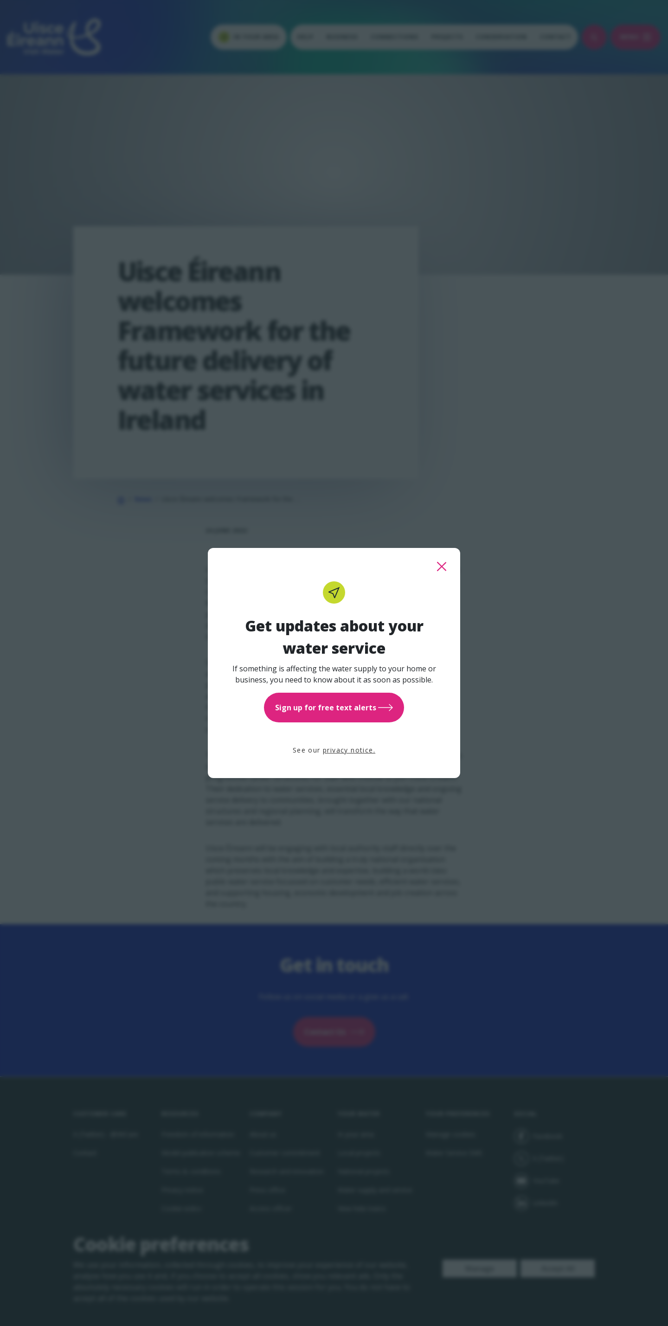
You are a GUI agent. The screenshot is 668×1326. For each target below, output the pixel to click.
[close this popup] (441, 566)
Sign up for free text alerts (334, 707)
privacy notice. (349, 750)
